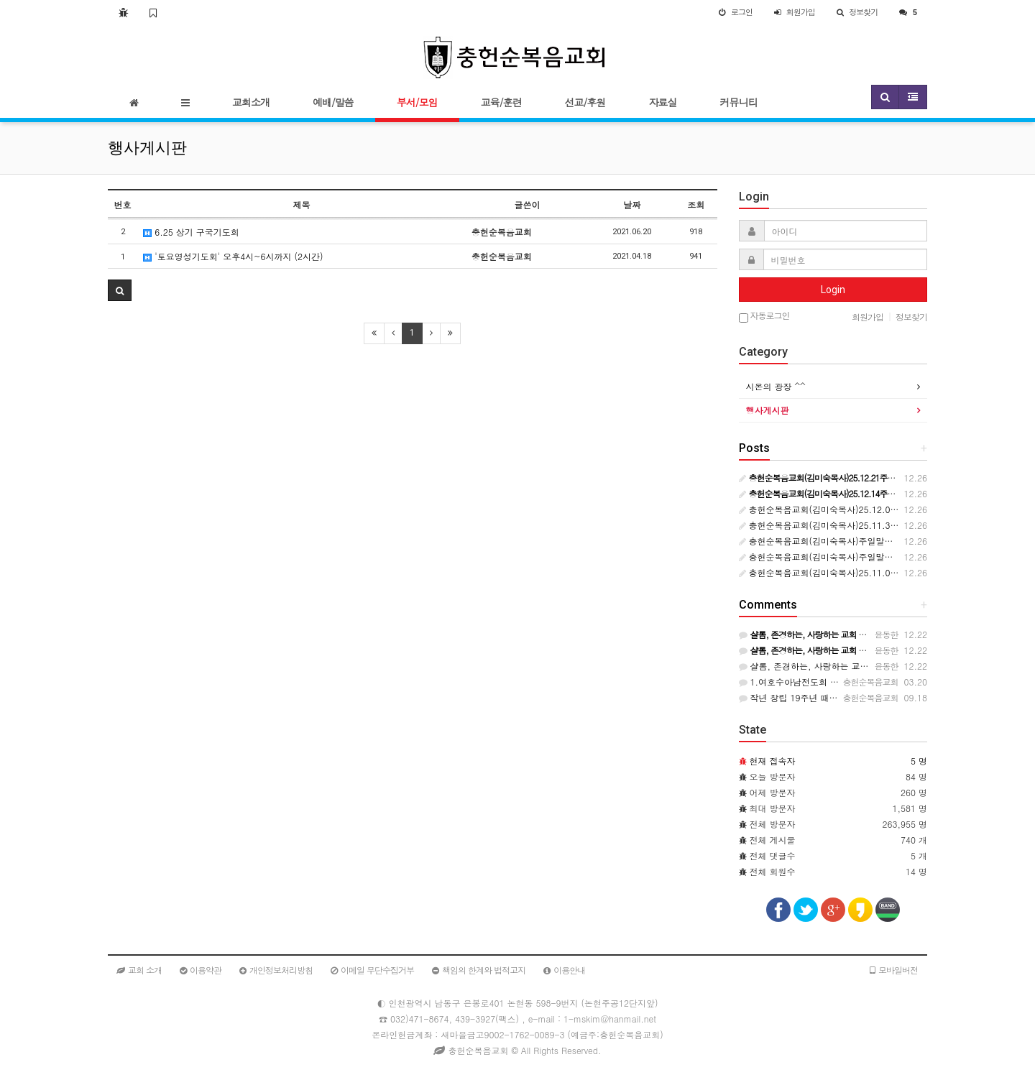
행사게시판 (767, 410)
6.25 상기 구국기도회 (191, 232)
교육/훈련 (501, 102)
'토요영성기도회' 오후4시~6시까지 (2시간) (233, 256)
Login (833, 289)
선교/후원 (585, 102)
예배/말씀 (333, 102)
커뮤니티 (738, 102)
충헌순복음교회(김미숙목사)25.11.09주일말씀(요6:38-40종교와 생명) (881, 572)
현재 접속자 (773, 760)
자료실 (662, 102)
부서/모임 (417, 102)
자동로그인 (764, 316)
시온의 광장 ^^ (776, 386)
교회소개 (251, 102)
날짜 (631, 204)
